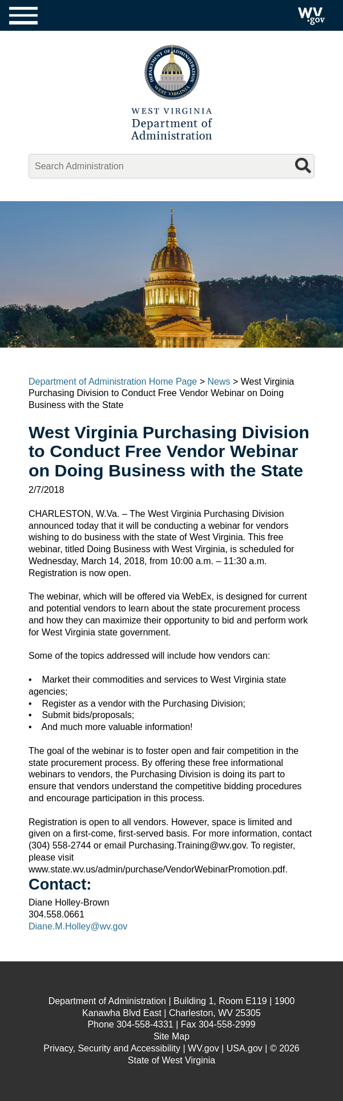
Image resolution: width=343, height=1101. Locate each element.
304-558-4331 (144, 1024)
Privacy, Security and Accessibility (111, 1048)
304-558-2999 (227, 1024)
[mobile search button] (304, 164)
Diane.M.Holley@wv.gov (78, 926)
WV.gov (203, 1048)
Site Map (171, 1036)
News (219, 381)
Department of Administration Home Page (113, 381)
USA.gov (245, 1048)
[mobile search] (171, 166)
